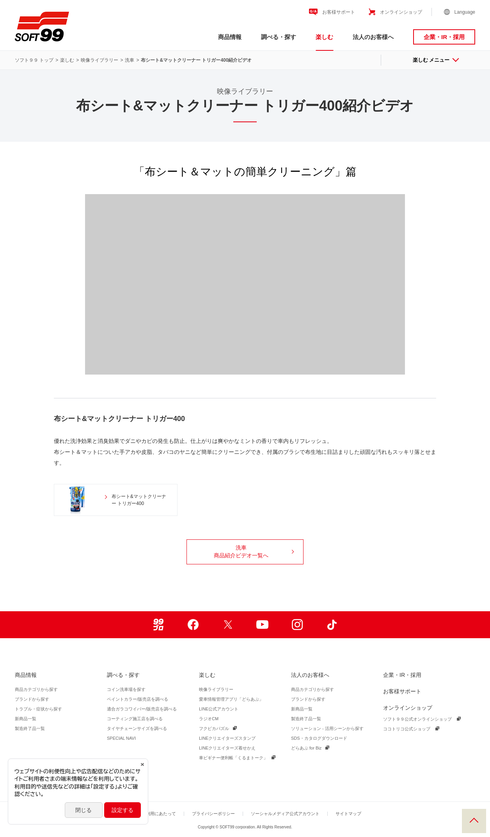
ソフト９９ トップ (34, 60)
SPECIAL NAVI (121, 738)
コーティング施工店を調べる (135, 718)
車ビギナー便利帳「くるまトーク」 (233, 757)
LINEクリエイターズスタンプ (227, 738)
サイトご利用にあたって (152, 813)
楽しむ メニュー (435, 60)
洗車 (129, 60)
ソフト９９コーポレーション (42, 26)
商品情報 (229, 37)
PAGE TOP (474, 821)
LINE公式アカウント (218, 709)
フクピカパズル (214, 728)
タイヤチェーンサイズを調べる (137, 728)
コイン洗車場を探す (126, 689)
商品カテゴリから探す (36, 689)
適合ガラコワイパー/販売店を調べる (142, 709)
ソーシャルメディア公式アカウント (285, 813)
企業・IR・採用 (444, 37)
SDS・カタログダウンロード (319, 738)
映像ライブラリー (99, 60)
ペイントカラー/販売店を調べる (137, 699)
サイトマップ (348, 813)
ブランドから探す (32, 699)
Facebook (192, 624)
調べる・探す (278, 37)
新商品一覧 (25, 718)
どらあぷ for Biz (306, 748)
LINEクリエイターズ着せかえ (227, 748)
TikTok (331, 624)
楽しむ (324, 37)
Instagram (297, 624)
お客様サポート (338, 12)
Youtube (262, 624)
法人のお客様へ (373, 37)
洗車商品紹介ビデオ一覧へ (254, 551)
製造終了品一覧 (30, 728)
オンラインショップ (401, 12)
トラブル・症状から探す (38, 709)
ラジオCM (208, 718)
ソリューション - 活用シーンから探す (327, 728)
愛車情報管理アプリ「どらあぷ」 (231, 699)
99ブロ (158, 624)
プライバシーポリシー (213, 813)
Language (464, 12)
